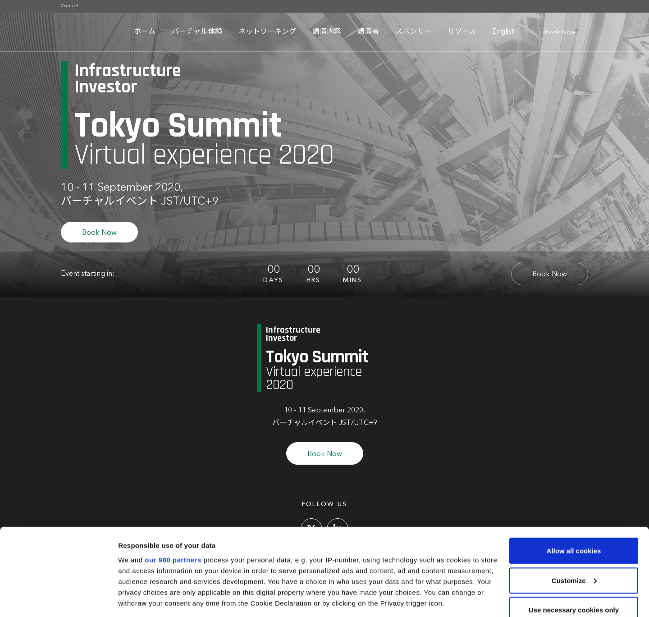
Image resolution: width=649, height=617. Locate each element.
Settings (131, 599)
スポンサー (413, 32)
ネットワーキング (267, 32)
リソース (462, 32)
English (504, 32)
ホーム (144, 32)
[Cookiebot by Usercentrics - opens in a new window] (58, 599)
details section (432, 564)
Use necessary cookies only (574, 549)
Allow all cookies (574, 490)
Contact (70, 6)
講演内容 (326, 32)
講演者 (368, 32)
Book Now (560, 32)
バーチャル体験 (197, 32)
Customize (574, 520)
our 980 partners (173, 499)
